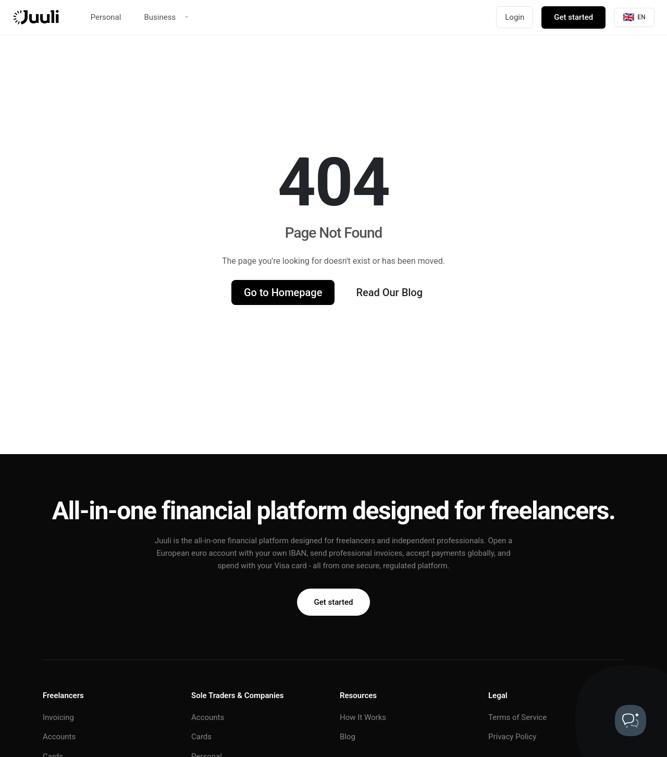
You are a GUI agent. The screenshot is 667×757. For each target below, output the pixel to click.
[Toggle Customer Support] (630, 720)
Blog (347, 736)
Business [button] (160, 17)
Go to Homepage (283, 292)
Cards (201, 736)
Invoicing (58, 717)
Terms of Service (517, 717)
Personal (106, 17)
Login (514, 17)
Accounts (59, 736)
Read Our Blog (389, 292)
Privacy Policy (512, 736)
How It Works (363, 717)
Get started (573, 17)
